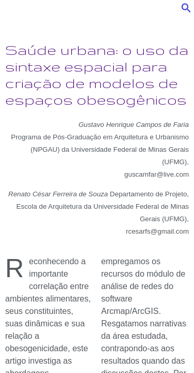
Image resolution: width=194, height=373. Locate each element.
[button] (186, 10)
